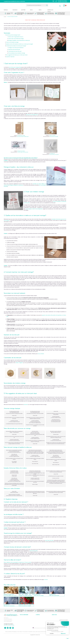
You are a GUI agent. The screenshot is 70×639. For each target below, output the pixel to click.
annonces (26, 404)
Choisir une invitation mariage (12, 42)
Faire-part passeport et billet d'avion (23, 136)
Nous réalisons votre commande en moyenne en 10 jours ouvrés (17, 562)
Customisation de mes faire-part (14, 51)
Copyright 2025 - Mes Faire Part (35, 637)
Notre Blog (38, 623)
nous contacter (41, 353)
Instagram (13, 630)
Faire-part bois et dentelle (54, 136)
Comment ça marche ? (40, 619)
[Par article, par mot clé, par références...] (37, 5)
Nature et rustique (52, 135)
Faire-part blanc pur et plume (54, 154)
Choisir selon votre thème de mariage (16, 38)
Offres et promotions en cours (25, 619)
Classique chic (52, 153)
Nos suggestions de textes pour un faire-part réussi (16, 54)
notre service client (34, 550)
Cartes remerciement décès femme (26, 625)
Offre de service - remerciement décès (26, 620)
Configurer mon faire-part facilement (15, 47)
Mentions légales (55, 618)
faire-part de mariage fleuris (32, 114)
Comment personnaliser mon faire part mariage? (16, 45)
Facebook (5, 630)
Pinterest (10, 630)
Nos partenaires (39, 622)
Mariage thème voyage (21, 135)
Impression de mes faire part (14, 49)
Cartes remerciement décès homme (26, 623)
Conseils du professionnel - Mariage (26, 616)
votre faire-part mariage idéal (15, 67)
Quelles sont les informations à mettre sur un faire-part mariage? (19, 44)
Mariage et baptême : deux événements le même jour (19, 40)
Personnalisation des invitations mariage (16, 53)
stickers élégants (19, 362)
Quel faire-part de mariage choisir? (13, 35)
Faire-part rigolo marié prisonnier (22, 152)
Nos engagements (39, 620)
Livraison (46, 579)
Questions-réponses (10, 56)
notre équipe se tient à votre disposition (34, 208)
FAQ (20, 618)
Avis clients (38, 616)
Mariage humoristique (21, 150)
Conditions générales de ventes (57, 620)
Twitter (8, 630)
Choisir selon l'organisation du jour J (15, 36)
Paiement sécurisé (55, 616)
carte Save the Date (49, 540)
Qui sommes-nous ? (39, 618)
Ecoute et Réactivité (39, 621)
